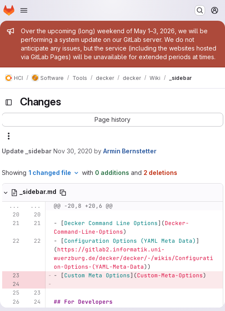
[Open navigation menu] (24, 10)
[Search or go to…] (200, 10)
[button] (112, 120)
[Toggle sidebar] (9, 102)
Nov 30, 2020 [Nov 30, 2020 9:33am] (72, 151)
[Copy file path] (63, 192)
